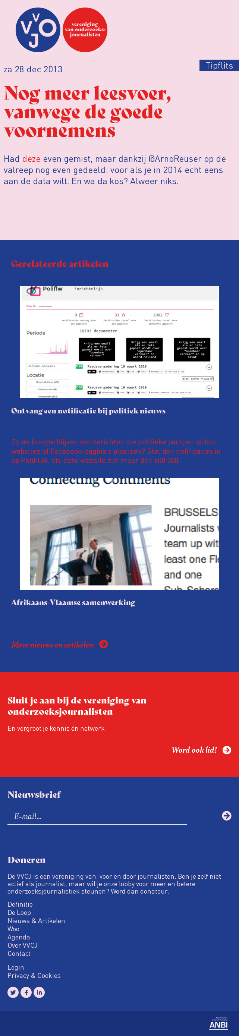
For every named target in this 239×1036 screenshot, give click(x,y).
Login (15, 967)
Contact (19, 953)
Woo (13, 929)
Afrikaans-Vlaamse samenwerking (73, 601)
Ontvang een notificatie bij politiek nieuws (88, 410)
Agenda (18, 937)
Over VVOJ (22, 945)
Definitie (20, 904)
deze (31, 158)
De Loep (19, 912)
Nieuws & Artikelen (36, 920)
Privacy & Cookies (34, 975)
